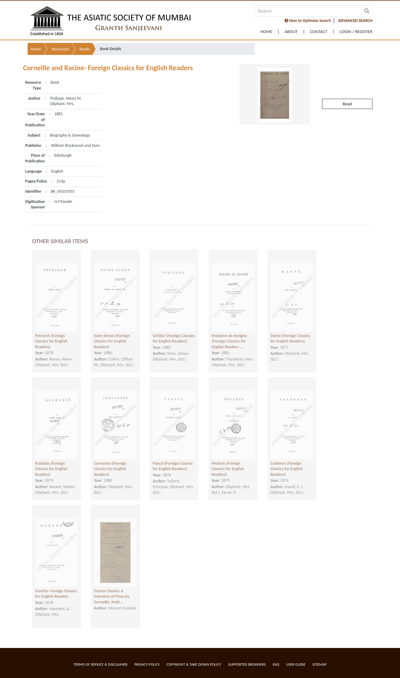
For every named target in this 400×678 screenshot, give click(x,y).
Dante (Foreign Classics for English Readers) (290, 332)
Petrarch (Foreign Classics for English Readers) (51, 335)
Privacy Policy (147, 664)
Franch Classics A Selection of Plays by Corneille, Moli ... (111, 590)
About (291, 32)
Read (347, 89)
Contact (318, 32)
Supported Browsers (247, 664)
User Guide (296, 664)
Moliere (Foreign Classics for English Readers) (228, 463)
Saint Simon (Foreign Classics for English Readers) (112, 335)
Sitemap (319, 664)
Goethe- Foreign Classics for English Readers (56, 587)
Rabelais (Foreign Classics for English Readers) (51, 463)
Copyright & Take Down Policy (194, 664)
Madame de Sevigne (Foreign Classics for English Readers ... (229, 335)
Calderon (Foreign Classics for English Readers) (286, 463)
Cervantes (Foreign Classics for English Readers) (110, 463)
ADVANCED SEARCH (355, 20)
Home (266, 32)
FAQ (276, 664)
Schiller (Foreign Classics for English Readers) (174, 332)
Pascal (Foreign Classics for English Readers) (173, 460)
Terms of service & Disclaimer (100, 664)
